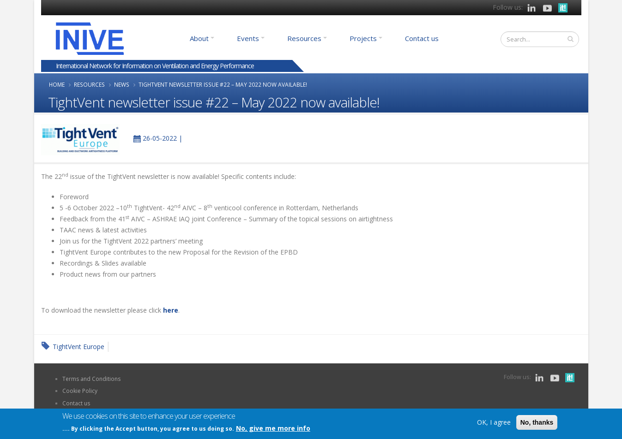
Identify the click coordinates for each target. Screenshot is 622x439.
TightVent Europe (78, 346)
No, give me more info (273, 428)
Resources (304, 38)
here (170, 310)
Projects (363, 38)
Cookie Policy (79, 391)
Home (57, 84)
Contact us (422, 38)
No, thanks (537, 423)
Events (248, 38)
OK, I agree (494, 422)
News (121, 84)
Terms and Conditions (91, 379)
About (199, 38)
